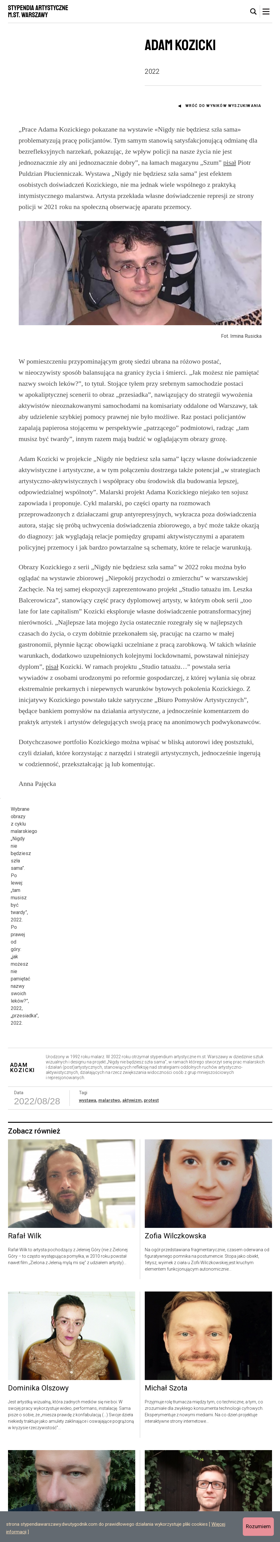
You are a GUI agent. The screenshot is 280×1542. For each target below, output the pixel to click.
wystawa (87, 1033)
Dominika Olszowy (38, 1322)
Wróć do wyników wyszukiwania (223, 106)
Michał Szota (166, 1322)
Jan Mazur (162, 1480)
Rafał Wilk (24, 1169)
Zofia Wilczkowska (175, 1169)
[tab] (253, 12)
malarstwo (109, 1033)
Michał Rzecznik (35, 1480)
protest (151, 1033)
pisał (229, 162)
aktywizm (132, 1033)
